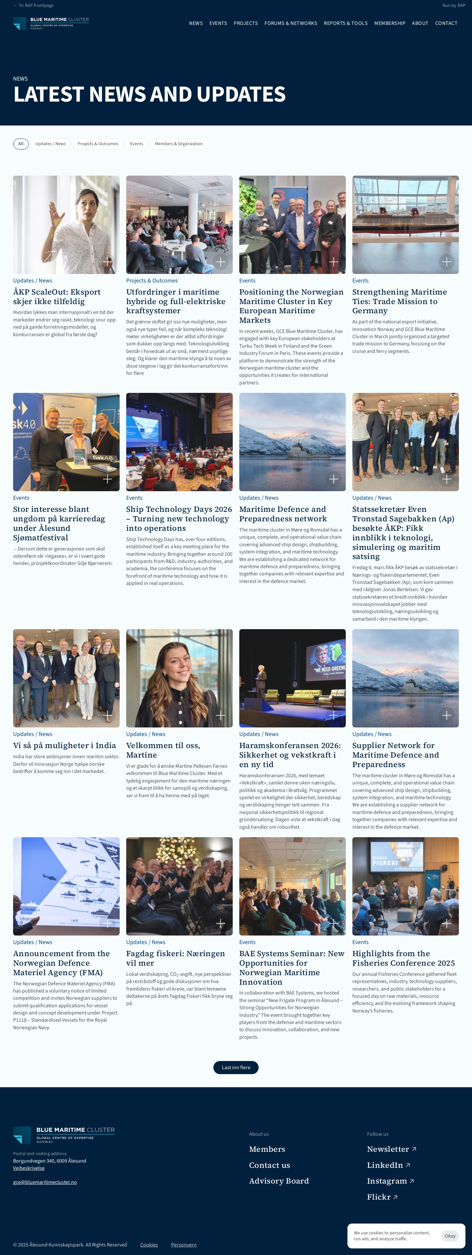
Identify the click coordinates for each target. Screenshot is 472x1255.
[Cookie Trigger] (229, 1244)
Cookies (149, 1244)
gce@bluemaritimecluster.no (45, 1182)
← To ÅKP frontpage (33, 5)
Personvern (184, 1244)
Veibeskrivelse (29, 1168)
